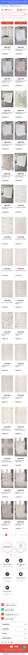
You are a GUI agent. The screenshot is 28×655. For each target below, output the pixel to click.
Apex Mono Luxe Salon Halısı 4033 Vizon (7, 176)
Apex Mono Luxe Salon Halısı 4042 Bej (7, 144)
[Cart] (23, 10)
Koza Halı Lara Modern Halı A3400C (20, 429)
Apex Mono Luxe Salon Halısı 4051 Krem (20, 113)
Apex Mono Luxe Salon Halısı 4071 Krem (7, 81)
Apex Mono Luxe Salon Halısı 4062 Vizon (20, 81)
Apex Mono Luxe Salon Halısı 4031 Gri (7, 208)
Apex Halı (7, 47)
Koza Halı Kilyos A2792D (19, 334)
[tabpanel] (7, 547)
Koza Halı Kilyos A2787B (5, 366)
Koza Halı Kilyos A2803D (19, 303)
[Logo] (8, 10)
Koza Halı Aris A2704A (20, 239)
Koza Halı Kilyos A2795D (5, 334)
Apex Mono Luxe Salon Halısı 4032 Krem (20, 176)
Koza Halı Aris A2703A (7, 270)
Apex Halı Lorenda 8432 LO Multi (19, 461)
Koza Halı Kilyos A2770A (19, 398)
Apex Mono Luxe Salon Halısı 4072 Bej (20, 50)
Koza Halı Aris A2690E (7, 302)
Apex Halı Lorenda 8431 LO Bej (6, 493)
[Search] (14, 14)
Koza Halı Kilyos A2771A (19, 366)
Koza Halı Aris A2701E (20, 270)
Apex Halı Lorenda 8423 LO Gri (19, 493)
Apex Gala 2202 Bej (6, 49)
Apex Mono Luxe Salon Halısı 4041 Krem (20, 144)
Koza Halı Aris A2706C (7, 239)
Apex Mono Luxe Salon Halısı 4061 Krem (7, 113)
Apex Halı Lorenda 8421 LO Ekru (19, 524)
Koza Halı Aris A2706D (20, 207)
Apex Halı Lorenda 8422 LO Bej (6, 524)
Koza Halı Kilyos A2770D (5, 398)
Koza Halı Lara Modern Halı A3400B (6, 461)
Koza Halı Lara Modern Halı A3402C (6, 429)
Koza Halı (21, 205)
